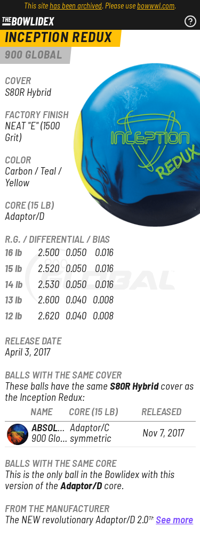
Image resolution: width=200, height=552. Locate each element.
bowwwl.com (155, 6)
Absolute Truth (66, 428)
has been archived (76, 6)
